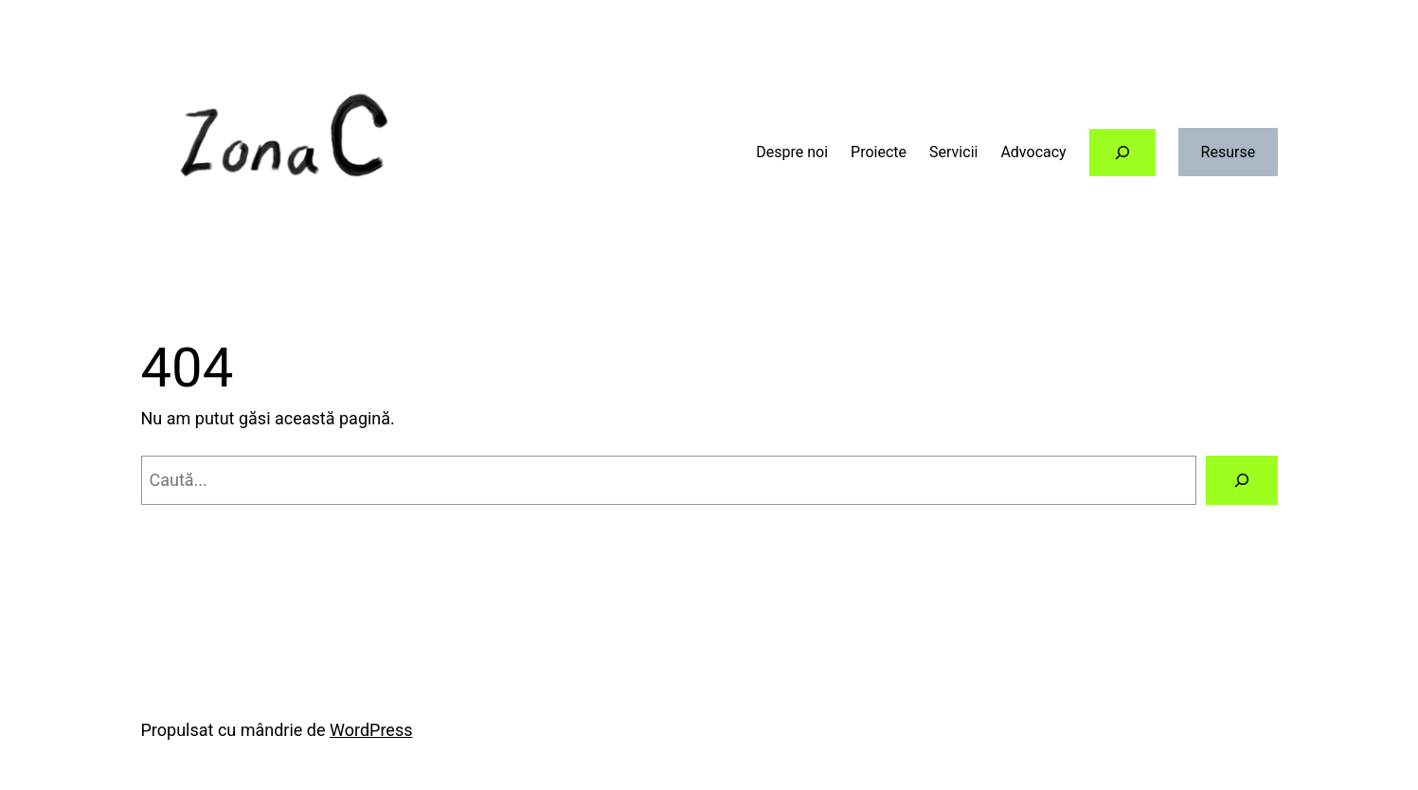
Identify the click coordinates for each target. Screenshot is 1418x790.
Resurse (1228, 152)
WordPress (371, 730)
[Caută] (1242, 480)
